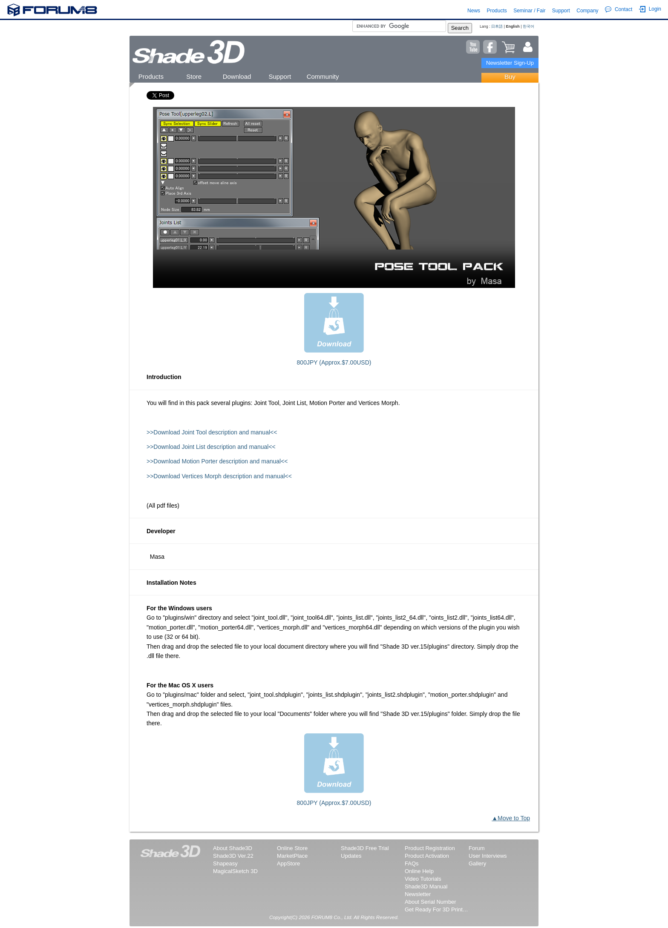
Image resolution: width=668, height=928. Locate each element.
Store (194, 76)
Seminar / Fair (529, 11)
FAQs (412, 863)
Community (323, 76)
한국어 (528, 26)
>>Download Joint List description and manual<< (211, 446)
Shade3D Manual (426, 886)
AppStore (288, 863)
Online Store (292, 848)
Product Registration (430, 848)
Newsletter (418, 894)
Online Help (419, 871)
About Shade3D (232, 848)
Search (460, 28)
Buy (509, 76)
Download (237, 76)
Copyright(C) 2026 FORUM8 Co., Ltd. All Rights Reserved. (334, 917)
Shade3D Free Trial (365, 848)
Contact (618, 9)
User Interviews (488, 856)
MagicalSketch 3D (235, 871)
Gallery (477, 863)
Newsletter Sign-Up (510, 63)
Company (587, 11)
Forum (477, 848)
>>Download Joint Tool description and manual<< (212, 432)
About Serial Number (430, 902)
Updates (351, 856)
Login (650, 9)
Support (561, 11)
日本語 (497, 26)
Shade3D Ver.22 (233, 856)
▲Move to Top (511, 818)
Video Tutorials (423, 879)
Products (497, 11)
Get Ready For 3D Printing (437, 909)
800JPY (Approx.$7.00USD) (334, 362)
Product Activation (427, 856)
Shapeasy (225, 863)
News (473, 11)
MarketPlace (292, 856)
